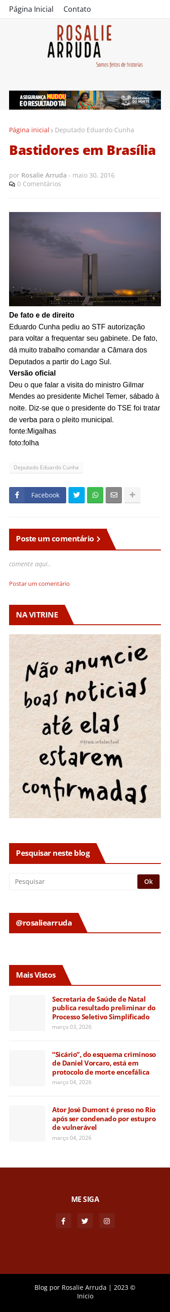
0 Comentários (39, 183)
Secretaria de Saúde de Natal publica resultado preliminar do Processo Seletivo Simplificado (103, 1008)
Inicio (85, 1296)
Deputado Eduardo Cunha (94, 129)
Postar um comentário (39, 583)
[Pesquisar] (73, 881)
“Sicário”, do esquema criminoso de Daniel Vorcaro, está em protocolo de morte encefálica (104, 1063)
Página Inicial (31, 9)
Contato (77, 9)
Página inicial (29, 129)
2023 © (125, 1287)
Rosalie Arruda (84, 1287)
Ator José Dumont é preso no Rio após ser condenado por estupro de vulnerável (103, 1118)
